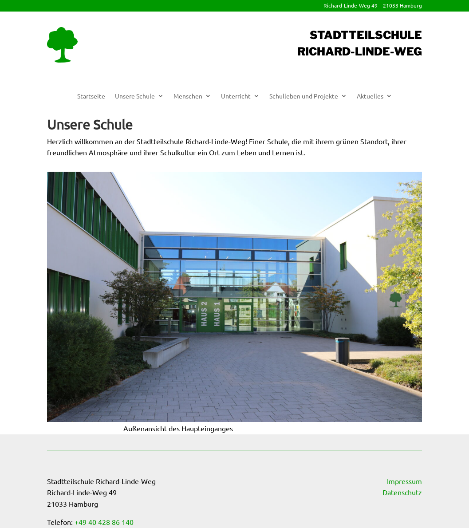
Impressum (404, 481)
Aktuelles (370, 96)
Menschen (187, 96)
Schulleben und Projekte (303, 96)
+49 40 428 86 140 (104, 521)
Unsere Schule (135, 96)
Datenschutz (402, 492)
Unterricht (236, 96)
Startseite (91, 96)
